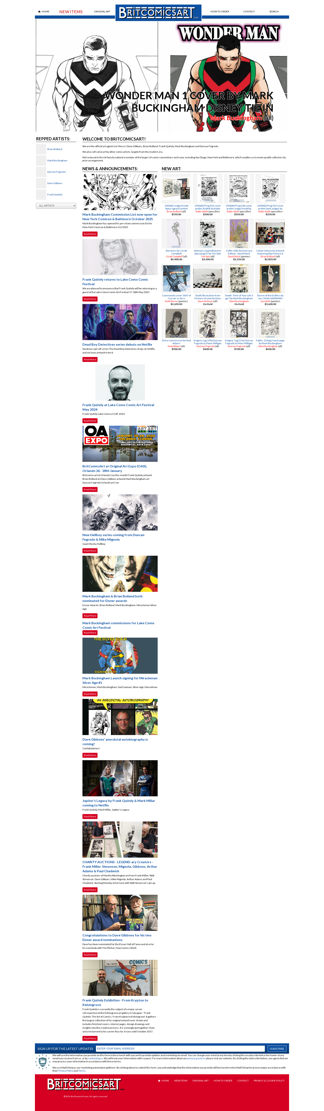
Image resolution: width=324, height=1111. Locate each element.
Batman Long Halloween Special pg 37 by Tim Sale (207, 252)
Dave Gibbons (54, 183)
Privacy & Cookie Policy (269, 1080)
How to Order (220, 11)
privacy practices (196, 1058)
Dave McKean (205, 301)
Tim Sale (205, 256)
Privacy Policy (65, 1070)
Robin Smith (202, 211)
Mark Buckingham (236, 117)
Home (45, 11)
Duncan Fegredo (56, 171)
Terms (82, 1070)
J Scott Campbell (174, 256)
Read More (90, 233)
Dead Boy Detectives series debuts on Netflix (117, 344)
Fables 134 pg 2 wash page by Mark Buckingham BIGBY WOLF (270, 343)
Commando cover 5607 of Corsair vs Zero (176, 297)
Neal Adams (174, 346)
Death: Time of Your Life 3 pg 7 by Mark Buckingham (239, 297)
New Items (71, 11)
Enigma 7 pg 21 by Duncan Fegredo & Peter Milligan (239, 342)
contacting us (95, 1058)
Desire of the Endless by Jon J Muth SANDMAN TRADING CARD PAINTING (270, 298)
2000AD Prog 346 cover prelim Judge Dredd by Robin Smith (239, 208)
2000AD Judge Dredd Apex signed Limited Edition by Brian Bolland (176, 208)
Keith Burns (171, 301)
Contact (249, 11)
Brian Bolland (54, 149)
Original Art (102, 11)
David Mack (234, 256)
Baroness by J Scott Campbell (176, 252)
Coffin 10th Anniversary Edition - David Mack (239, 252)
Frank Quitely (54, 194)
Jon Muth (265, 301)
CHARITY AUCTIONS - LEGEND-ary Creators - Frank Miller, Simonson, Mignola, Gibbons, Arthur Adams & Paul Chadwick (119, 866)
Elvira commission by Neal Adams (176, 342)
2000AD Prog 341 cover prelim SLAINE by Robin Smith (208, 208)
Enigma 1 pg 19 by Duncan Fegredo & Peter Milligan (208, 342)
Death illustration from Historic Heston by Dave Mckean (207, 298)
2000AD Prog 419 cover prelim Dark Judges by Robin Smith (270, 208)
